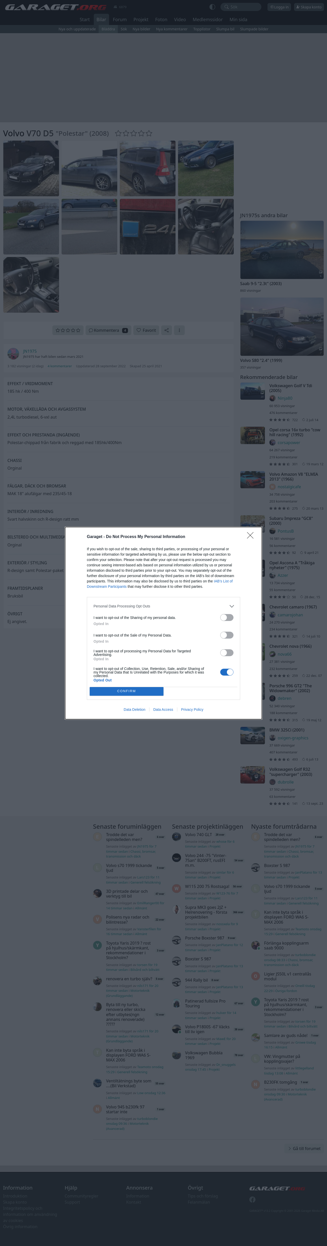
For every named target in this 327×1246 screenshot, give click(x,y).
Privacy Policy (192, 709)
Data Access (163, 709)
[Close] (252, 537)
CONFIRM (126, 691)
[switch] (226, 617)
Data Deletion (134, 709)
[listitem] (163, 606)
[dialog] (163, 623)
